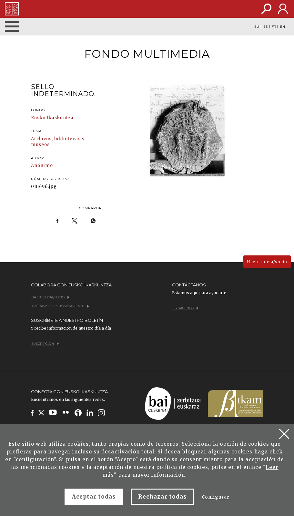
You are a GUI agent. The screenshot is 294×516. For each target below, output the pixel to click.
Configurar (215, 497)
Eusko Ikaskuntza (52, 118)
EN (282, 26)
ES (265, 26)
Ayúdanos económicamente (60, 306)
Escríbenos (185, 308)
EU (256, 26)
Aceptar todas (94, 496)
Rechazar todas (162, 496)
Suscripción (45, 344)
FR (274, 26)
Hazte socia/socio (267, 261)
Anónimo (42, 165)
